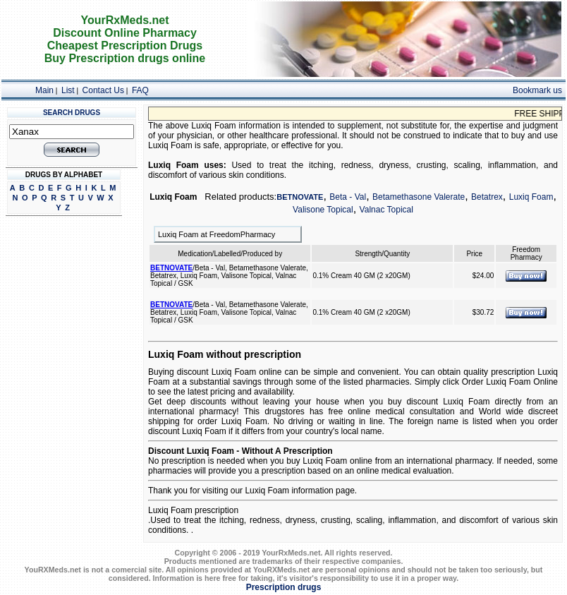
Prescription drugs (284, 587)
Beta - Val (347, 197)
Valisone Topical (323, 210)
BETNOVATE (299, 197)
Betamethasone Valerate (418, 197)
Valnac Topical (386, 210)
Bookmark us (537, 90)
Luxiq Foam (531, 197)
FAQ (140, 90)
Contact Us (103, 90)
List (68, 90)
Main (44, 90)
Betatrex (487, 197)
